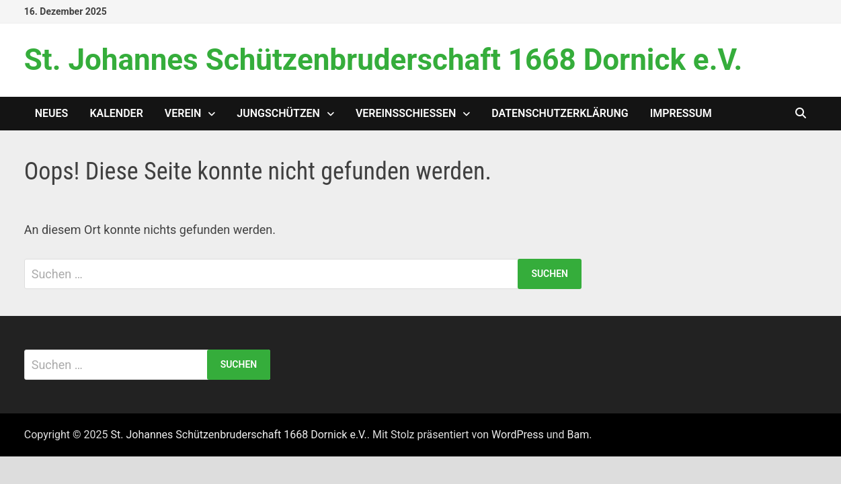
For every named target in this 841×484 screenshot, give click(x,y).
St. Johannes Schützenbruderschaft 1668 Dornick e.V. (383, 59)
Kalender (116, 113)
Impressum (681, 113)
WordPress (517, 434)
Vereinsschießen (406, 113)
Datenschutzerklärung (559, 113)
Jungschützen (278, 113)
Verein (183, 113)
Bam (578, 434)
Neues (52, 113)
